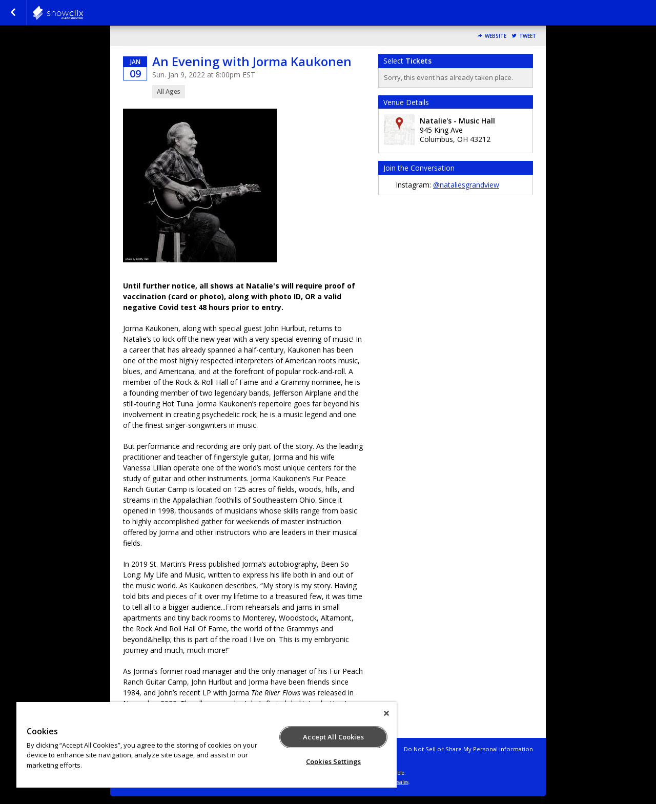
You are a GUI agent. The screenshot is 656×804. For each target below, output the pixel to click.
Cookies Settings (333, 761)
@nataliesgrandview (466, 185)
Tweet (527, 36)
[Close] (386, 713)
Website (495, 36)
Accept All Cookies (333, 736)
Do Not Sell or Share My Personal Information (468, 749)
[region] (206, 745)
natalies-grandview (83, 12)
